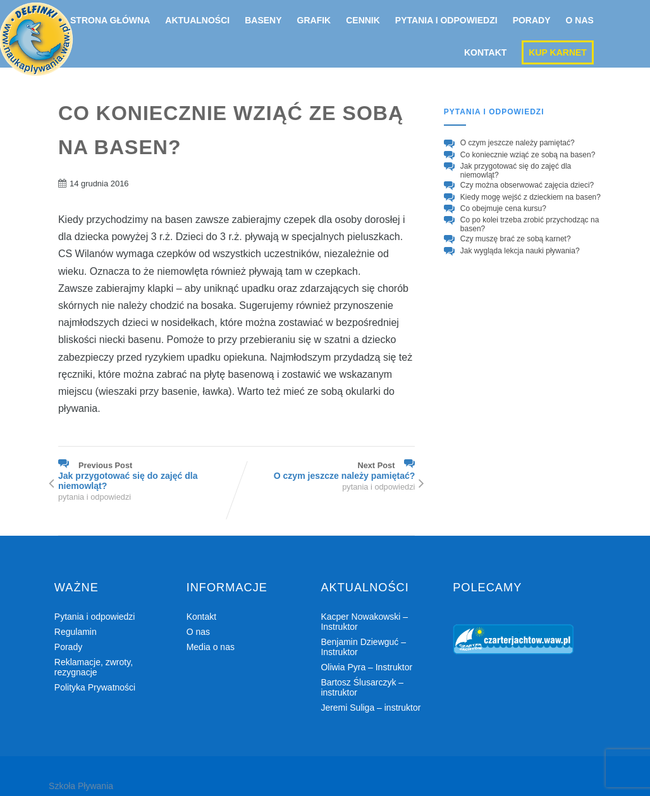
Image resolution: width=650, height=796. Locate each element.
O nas (580, 20)
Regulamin (75, 632)
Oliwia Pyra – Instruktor (366, 667)
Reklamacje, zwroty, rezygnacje (93, 667)
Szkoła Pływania (81, 786)
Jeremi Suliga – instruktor (370, 708)
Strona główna (110, 20)
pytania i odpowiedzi (94, 497)
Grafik (314, 20)
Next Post (325, 471)
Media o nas (211, 647)
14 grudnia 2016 (99, 183)
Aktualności (197, 20)
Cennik (363, 20)
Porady (532, 20)
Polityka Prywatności (94, 687)
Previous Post (147, 476)
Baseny (263, 20)
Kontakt (485, 52)
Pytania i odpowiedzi (446, 20)
